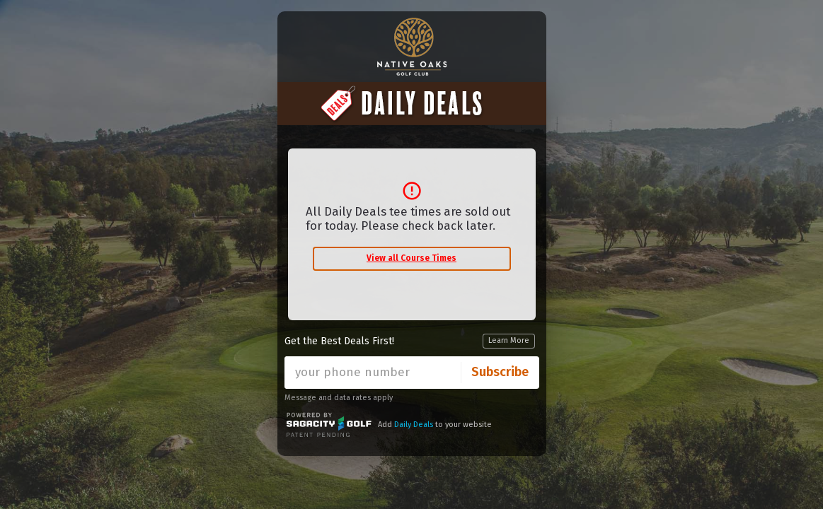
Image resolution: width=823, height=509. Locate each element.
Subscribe (500, 372)
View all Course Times (411, 258)
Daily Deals (413, 424)
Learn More (508, 340)
